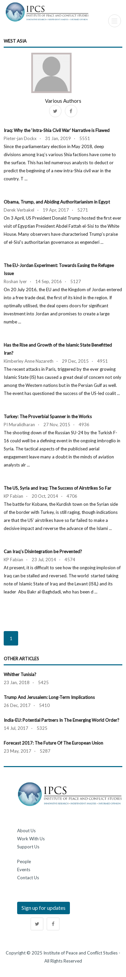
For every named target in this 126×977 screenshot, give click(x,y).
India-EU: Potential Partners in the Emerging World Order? (61, 720)
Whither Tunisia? (20, 674)
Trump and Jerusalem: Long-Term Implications (49, 697)
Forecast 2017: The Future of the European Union (53, 743)
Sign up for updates (44, 907)
